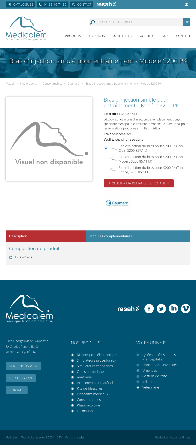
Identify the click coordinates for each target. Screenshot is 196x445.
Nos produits (28, 83)
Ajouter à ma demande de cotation (138, 183)
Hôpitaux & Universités (159, 365)
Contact (84, 4)
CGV (59, 437)
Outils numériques (91, 371)
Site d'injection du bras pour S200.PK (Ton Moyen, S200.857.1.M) (151, 159)
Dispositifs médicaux (92, 394)
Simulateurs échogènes (95, 366)
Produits (73, 36)
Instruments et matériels (95, 382)
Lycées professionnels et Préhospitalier (161, 356)
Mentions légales (75, 437)
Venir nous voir (23, 366)
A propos (97, 36)
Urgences (149, 370)
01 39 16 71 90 (55, 4)
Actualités (122, 36)
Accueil (10, 83)
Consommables (52, 83)
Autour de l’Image (180, 437)
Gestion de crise (154, 376)
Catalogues (23, 4)
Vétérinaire (150, 387)
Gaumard (74, 83)
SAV (164, 36)
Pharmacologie (88, 405)
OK (186, 22)
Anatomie (84, 377)
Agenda (146, 36)
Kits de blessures (89, 388)
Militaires (149, 381)
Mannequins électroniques (97, 354)
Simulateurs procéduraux (96, 360)
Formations (85, 411)
